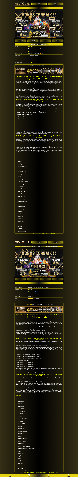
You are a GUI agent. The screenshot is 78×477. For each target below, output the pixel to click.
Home (26, 65)
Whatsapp (48, 475)
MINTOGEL (30, 46)
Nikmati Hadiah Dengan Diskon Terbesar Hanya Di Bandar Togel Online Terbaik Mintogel (40, 233)
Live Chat (68, 475)
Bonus (10, 475)
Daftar (29, 475)
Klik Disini (30, 62)
